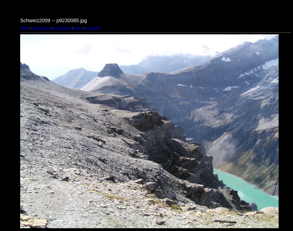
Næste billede (62, 28)
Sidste (78, 28)
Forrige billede (40, 28)
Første (24, 28)
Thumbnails (92, 28)
